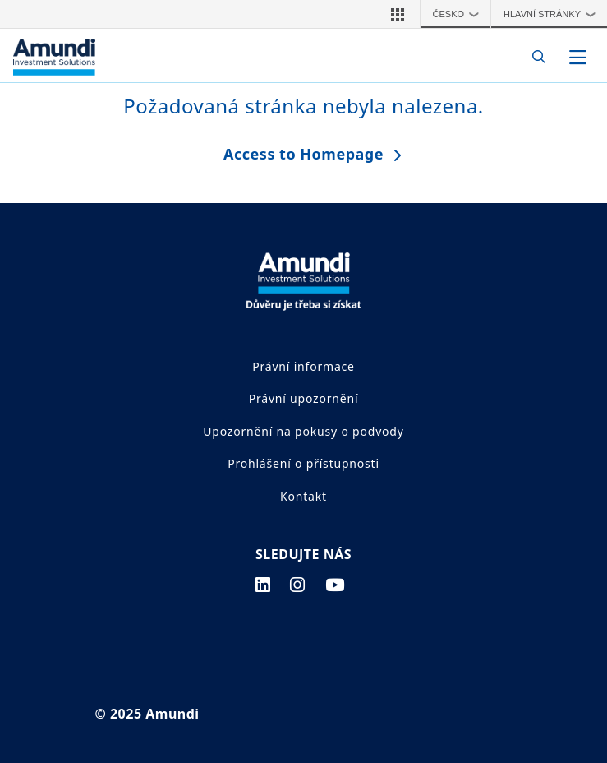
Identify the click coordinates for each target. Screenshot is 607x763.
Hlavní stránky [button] (553, 14)
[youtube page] (335, 584)
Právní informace (303, 366)
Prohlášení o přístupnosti (303, 463)
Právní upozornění (304, 398)
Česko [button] (460, 14)
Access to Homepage (303, 154)
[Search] (534, 57)
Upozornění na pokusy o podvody (303, 431)
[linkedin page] (263, 584)
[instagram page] (298, 584)
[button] (397, 14)
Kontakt (303, 496)
